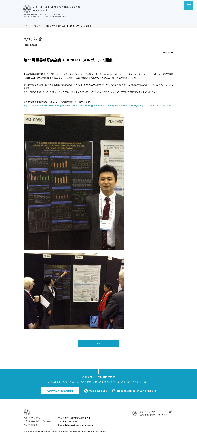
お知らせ (36, 26)
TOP (25, 26)
